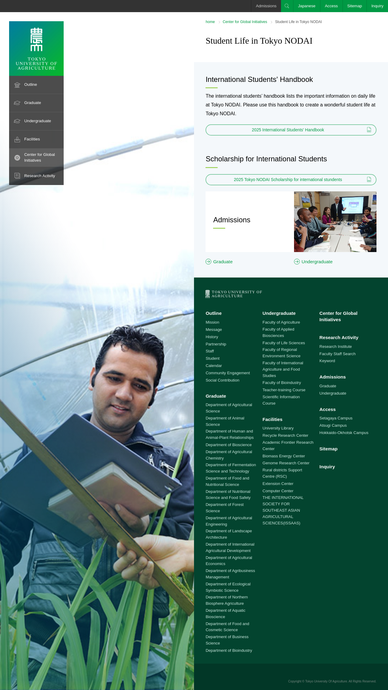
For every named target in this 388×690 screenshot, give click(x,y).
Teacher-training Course (284, 390)
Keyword (327, 360)
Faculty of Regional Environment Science (281, 352)
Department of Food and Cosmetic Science (227, 626)
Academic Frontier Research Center (288, 445)
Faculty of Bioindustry (282, 382)
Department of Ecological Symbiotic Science (228, 587)
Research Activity (39, 175)
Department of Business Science (227, 639)
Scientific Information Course (281, 400)
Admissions (266, 6)
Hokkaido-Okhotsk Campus (343, 432)
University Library (278, 428)
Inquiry (377, 6)
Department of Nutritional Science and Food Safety (228, 494)
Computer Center (278, 491)
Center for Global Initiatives (39, 157)
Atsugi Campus (333, 425)
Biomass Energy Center (284, 456)
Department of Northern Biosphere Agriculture (227, 600)
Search (287, 6)
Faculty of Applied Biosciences (278, 332)
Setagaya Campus (336, 418)
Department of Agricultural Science (229, 407)
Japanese (307, 6)
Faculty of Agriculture (281, 322)
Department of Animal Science (225, 421)
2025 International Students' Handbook (288, 129)
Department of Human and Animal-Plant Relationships (230, 434)
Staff (210, 351)
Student (212, 358)
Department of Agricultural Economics (229, 560)
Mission (212, 322)
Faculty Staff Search (337, 354)
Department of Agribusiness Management (230, 573)
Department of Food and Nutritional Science (227, 481)
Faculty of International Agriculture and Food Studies (283, 369)
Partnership (216, 344)
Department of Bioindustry (229, 650)
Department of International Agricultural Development (230, 547)
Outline (30, 84)
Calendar (214, 365)
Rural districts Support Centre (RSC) (282, 473)
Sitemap (354, 6)
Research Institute (335, 346)
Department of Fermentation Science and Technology (231, 468)
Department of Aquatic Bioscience (225, 613)
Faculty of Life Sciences (284, 343)
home (210, 22)
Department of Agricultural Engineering (229, 521)
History (212, 337)
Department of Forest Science (224, 507)
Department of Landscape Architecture (229, 534)
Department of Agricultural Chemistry (229, 454)
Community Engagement (228, 373)
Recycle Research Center (285, 435)
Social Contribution (222, 380)
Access (331, 6)
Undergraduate (37, 121)
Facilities (32, 139)
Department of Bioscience (229, 445)
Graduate (32, 102)
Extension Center (278, 483)
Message (214, 329)
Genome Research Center (286, 463)
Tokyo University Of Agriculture (326, 681)
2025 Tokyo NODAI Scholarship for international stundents (288, 179)
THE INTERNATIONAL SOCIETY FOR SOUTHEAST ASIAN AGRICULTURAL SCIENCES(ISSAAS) (283, 510)
